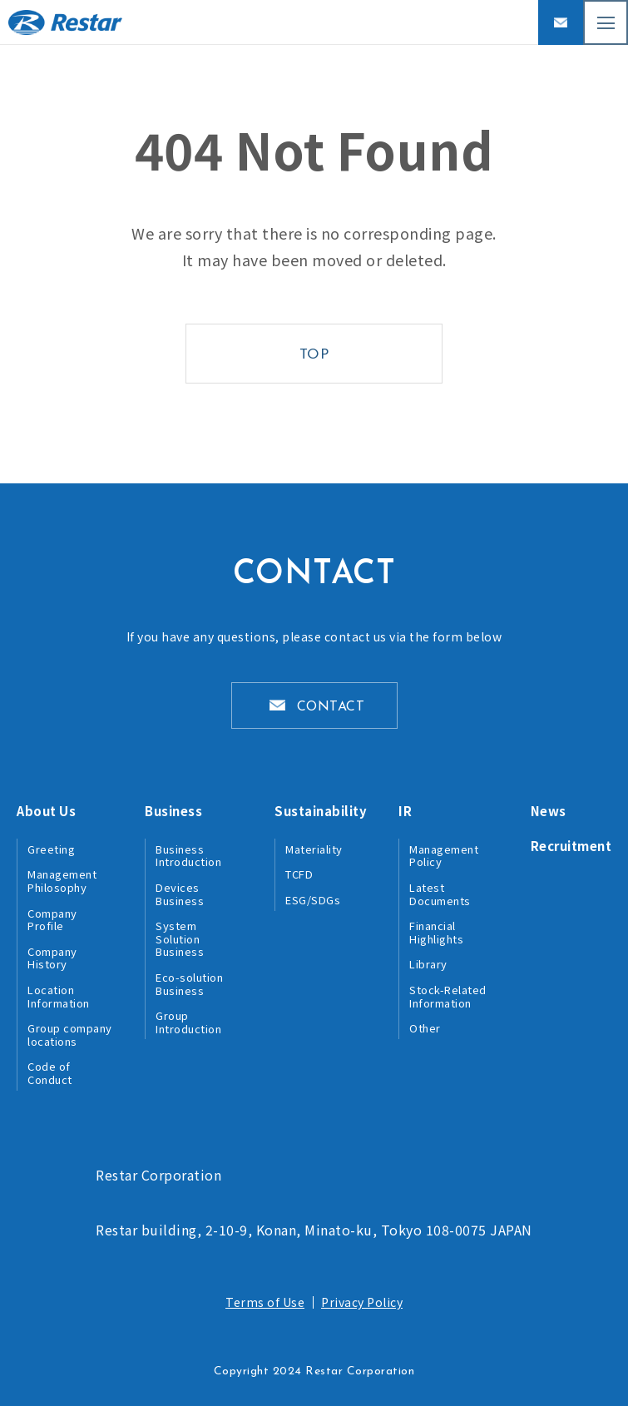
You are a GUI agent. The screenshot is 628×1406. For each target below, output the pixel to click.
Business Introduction (188, 855)
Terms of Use (264, 1302)
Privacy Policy (362, 1302)
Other (425, 1028)
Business (173, 810)
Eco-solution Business (189, 983)
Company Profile (52, 919)
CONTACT (331, 707)
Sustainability (320, 810)
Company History (52, 958)
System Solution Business (180, 938)
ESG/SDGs (312, 900)
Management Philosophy (61, 880)
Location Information (58, 996)
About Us (46, 810)
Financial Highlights (436, 932)
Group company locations (69, 1034)
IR (405, 810)
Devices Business (180, 893)
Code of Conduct (49, 1072)
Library (428, 964)
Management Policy (443, 855)
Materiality (314, 849)
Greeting (51, 849)
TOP (314, 355)
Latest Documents (440, 893)
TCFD (299, 874)
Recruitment (571, 845)
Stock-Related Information (448, 996)
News (548, 810)
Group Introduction (188, 1022)
